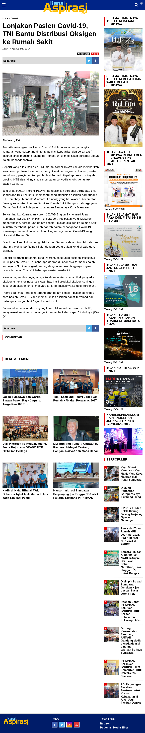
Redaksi (105, 723)
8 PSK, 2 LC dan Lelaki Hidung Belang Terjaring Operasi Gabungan (131, 514)
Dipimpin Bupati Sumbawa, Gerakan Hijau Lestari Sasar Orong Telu (131, 587)
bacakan (83, 54)
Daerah (14, 18)
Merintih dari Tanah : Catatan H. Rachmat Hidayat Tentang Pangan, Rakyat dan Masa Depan (76, 447)
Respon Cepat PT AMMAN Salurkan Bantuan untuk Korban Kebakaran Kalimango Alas (130, 611)
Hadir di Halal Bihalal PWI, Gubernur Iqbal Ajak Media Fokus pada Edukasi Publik (25, 494)
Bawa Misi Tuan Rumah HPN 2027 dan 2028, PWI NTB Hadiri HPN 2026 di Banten (131, 536)
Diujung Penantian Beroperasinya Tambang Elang (131, 492)
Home (5, 18)
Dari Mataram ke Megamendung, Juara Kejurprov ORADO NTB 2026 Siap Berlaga (25, 447)
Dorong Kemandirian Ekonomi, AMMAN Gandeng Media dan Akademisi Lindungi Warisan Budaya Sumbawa (131, 640)
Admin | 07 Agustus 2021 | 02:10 (16, 49)
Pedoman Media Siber (114, 727)
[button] (141, 1)
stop (95, 54)
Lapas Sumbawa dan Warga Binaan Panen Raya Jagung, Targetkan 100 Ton (22, 400)
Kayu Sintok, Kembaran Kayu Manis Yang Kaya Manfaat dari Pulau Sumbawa (131, 473)
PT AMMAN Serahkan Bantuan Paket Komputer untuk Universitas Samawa (131, 669)
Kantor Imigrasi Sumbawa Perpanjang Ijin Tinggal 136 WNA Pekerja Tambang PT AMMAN (75, 494)
